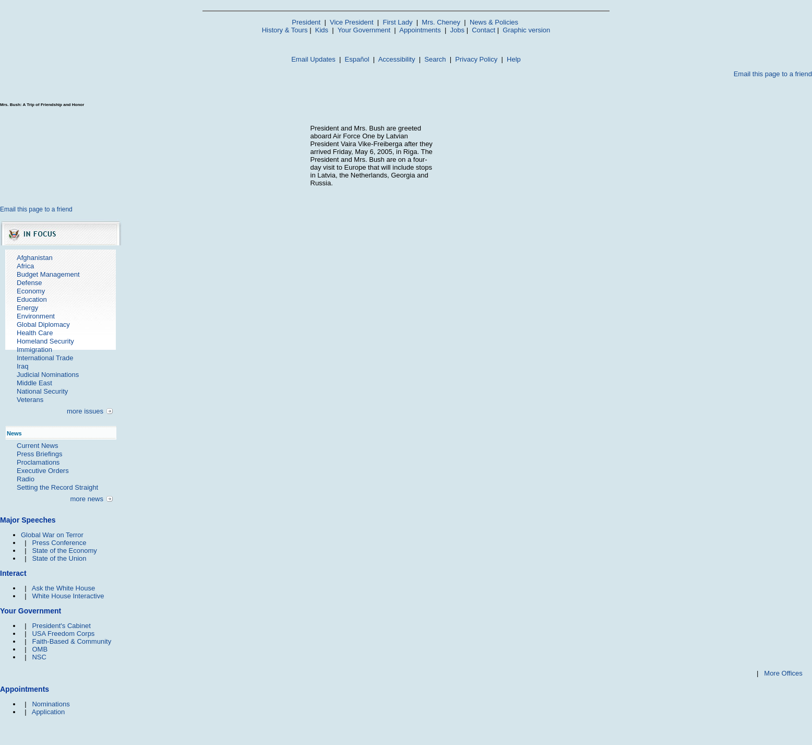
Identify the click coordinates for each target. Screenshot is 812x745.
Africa (25, 266)
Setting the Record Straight (57, 487)
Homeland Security (45, 341)
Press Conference (59, 543)
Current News (37, 446)
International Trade (45, 358)
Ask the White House (63, 588)
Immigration (34, 349)
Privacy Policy (476, 59)
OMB (39, 649)
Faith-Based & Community (71, 641)
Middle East (34, 383)
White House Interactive (68, 596)
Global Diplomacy (43, 324)
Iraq (22, 366)
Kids (321, 30)
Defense (29, 283)
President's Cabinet (61, 626)
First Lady (397, 22)
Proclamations (38, 462)
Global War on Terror (52, 535)
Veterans (30, 400)
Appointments (420, 30)
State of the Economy (64, 550)
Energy (27, 308)
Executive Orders (43, 471)
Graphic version (526, 30)
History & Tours (285, 30)
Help (514, 59)
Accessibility (396, 59)
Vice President (352, 22)
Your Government (364, 30)
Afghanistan (35, 258)
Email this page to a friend (773, 74)
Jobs (457, 30)
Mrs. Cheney (441, 22)
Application (48, 712)
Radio (25, 479)
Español (357, 59)
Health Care (35, 333)
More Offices (783, 673)
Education (32, 299)
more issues (85, 411)
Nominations (50, 704)
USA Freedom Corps (63, 633)
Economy (31, 291)
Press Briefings (39, 454)
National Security (42, 391)
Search (435, 59)
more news (86, 499)
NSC (39, 657)
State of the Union (59, 558)
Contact (483, 30)
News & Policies (494, 22)
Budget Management (48, 274)
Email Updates (313, 59)
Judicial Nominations (48, 375)
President (306, 22)
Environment (36, 316)
